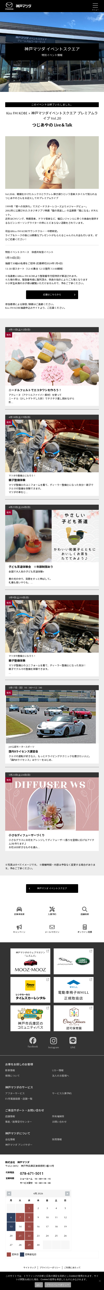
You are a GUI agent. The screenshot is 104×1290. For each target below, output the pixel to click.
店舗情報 (10, 1116)
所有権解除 (58, 1116)
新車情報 (10, 1070)
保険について (12, 1075)
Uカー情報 (58, 1070)
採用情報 (57, 1139)
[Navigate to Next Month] (67, 1193)
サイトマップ (29, 1267)
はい (38, 1285)
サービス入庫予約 (62, 1093)
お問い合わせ (59, 1121)
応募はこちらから (59, 294)
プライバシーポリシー (50, 1267)
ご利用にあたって (72, 1267)
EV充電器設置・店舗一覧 (18, 1098)
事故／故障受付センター (18, 1121)
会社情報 (10, 1139)
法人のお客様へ (60, 1075)
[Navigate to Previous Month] (9, 1193)
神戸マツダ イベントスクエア (48, 888)
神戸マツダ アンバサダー (18, 1144)
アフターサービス (15, 1093)
